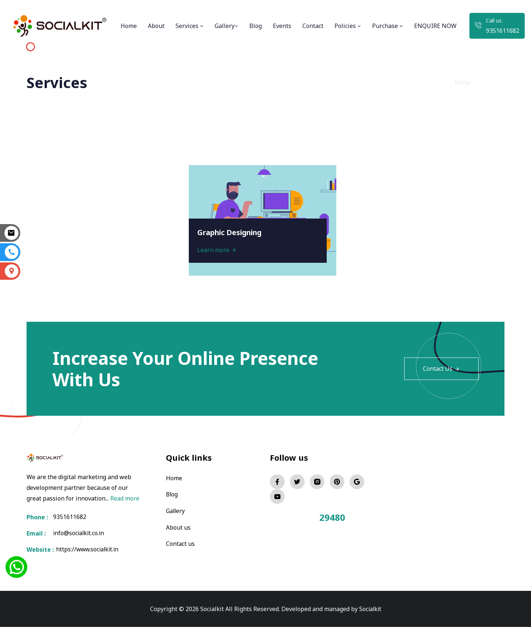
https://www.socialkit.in (87, 560)
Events (282, 26)
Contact (312, 26)
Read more (41, 509)
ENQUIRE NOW (435, 26)
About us (178, 527)
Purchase (387, 26)
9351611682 (502, 31)
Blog (255, 26)
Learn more (217, 249)
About (156, 26)
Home (129, 26)
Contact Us (441, 369)
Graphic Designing (232, 232)
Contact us (180, 543)
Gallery (226, 26)
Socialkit (370, 620)
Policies (347, 26)
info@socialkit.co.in (79, 544)
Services (190, 26)
